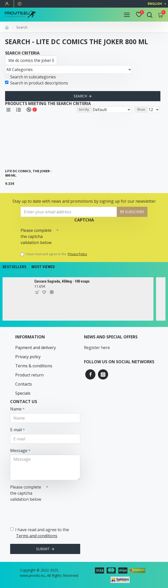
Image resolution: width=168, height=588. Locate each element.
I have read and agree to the (54, 254)
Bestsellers (14, 267)
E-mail (16, 430)
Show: (141, 109)
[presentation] (94, 235)
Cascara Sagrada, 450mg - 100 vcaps (68, 281)
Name (16, 409)
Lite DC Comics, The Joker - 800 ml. (28, 173)
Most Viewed (43, 267)
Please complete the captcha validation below (36, 236)
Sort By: (84, 109)
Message (18, 450)
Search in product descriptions (36, 83)
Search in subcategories (30, 77)
